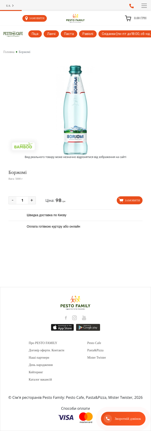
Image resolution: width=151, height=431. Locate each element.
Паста (69, 34)
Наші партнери (39, 357)
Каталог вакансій (40, 379)
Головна (8, 52)
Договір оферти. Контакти (46, 350)
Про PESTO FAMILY (43, 343)
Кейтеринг (36, 372)
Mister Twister (96, 357)
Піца (35, 34)
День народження (41, 365)
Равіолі (87, 34)
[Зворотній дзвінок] (123, 419)
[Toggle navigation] (144, 5)
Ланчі (51, 34)
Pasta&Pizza (95, 350)
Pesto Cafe (94, 343)
